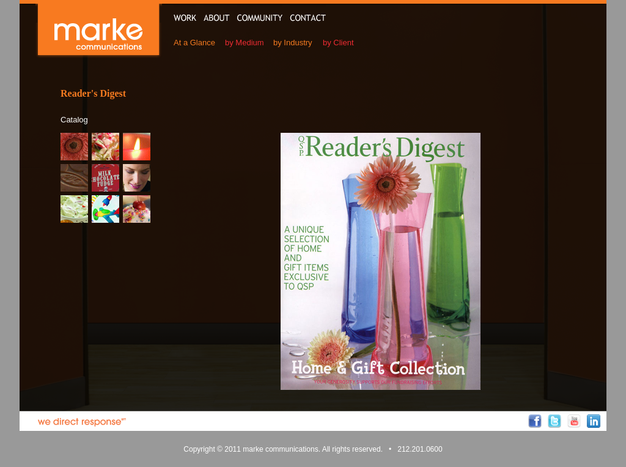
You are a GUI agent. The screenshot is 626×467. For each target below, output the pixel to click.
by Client (338, 42)
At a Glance (194, 42)
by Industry (292, 42)
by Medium (244, 42)
